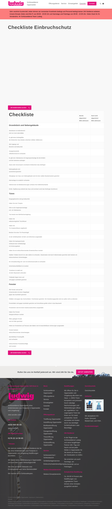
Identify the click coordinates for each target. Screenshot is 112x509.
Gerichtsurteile (90, 390)
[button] (19, 107)
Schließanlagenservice (52, 461)
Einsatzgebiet (48, 402)
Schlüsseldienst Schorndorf (75, 505)
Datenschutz (39, 497)
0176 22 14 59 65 (15, 438)
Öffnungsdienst (49, 396)
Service (46, 399)
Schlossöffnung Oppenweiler (49, 444)
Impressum (32, 497)
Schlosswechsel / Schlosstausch (50, 456)
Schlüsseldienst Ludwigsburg (82, 503)
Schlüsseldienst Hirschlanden (48, 503)
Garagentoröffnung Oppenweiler (50, 432)
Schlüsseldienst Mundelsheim (31, 503)
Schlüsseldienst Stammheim (22, 505)
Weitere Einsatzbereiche (52, 474)
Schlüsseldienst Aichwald (94, 501)
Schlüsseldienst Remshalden (65, 503)
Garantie (47, 406)
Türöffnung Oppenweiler (52, 419)
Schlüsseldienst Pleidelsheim (59, 505)
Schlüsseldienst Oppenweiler (49, 392)
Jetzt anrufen (85, 372)
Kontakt (46, 409)
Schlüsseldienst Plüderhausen (62, 501)
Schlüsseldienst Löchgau (15, 503)
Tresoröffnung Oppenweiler (48, 438)
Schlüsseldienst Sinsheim (91, 505)
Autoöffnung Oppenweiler (52, 422)
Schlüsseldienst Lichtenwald (45, 501)
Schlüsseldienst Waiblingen (79, 501)
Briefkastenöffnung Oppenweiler (50, 427)
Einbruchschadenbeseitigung (53, 464)
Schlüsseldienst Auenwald (29, 501)
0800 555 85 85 (15, 425)
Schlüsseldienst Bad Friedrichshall (40, 505)
